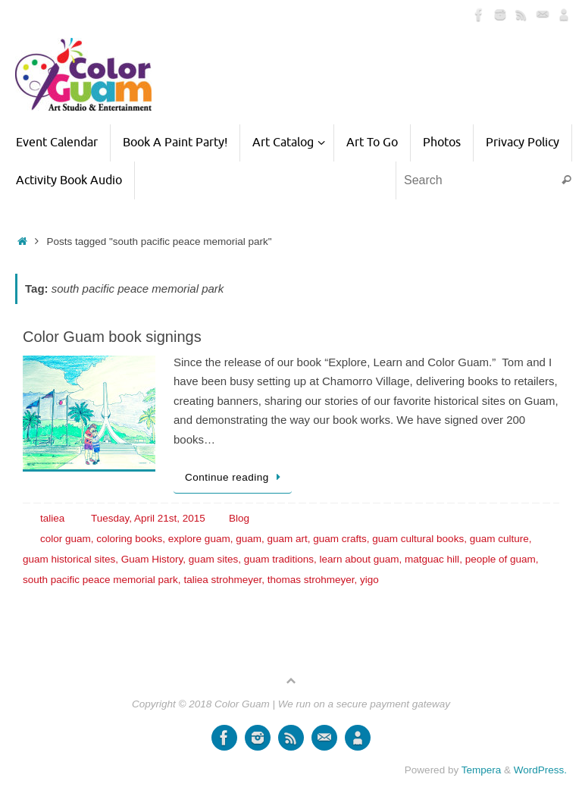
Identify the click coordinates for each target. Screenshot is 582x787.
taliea (52, 518)
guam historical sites (69, 559)
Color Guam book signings (112, 336)
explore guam (199, 538)
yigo (369, 579)
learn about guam (359, 559)
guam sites (213, 559)
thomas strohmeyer (311, 579)
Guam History (152, 559)
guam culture (499, 538)
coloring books (129, 538)
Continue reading (235, 477)
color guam (65, 538)
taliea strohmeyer (222, 579)
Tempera (482, 770)
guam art (287, 538)
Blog (239, 518)
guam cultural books (418, 538)
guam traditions (279, 559)
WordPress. (540, 770)
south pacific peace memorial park (100, 579)
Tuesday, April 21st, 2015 (148, 518)
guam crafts (340, 538)
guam (248, 538)
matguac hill (432, 559)
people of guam (500, 559)
